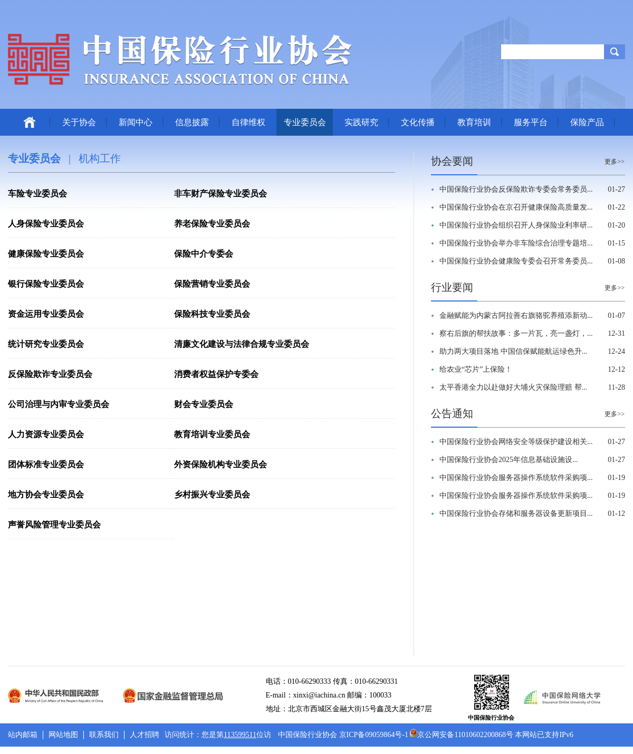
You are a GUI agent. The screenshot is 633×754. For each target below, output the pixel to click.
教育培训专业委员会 (212, 434)
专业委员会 (305, 122)
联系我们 (104, 735)
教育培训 (474, 122)
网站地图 (63, 735)
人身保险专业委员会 (46, 223)
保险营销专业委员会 (212, 283)
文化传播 (418, 122)
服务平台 (531, 122)
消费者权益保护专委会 (216, 374)
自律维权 (248, 122)
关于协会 (79, 122)
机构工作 (100, 158)
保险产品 (587, 122)
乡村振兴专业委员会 (212, 494)
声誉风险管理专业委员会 (54, 524)
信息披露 (192, 122)
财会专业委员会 (203, 404)
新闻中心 (135, 122)
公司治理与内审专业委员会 (58, 404)
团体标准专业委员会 (46, 464)
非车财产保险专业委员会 (220, 193)
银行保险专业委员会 (46, 283)
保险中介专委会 (203, 253)
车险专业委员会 (37, 193)
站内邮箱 (22, 735)
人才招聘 (144, 735)
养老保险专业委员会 (212, 223)
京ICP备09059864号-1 (373, 735)
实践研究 (361, 122)
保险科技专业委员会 (212, 313)
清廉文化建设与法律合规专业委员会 (241, 344)
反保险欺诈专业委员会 (50, 374)
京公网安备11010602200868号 (461, 735)
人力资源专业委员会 (46, 434)
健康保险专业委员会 (46, 253)
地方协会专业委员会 (46, 494)
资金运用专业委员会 (46, 313)
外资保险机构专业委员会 (220, 464)
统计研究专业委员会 (46, 344)
